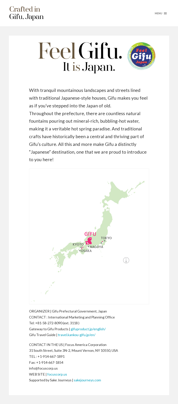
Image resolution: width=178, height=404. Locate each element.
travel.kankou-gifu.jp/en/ (76, 335)
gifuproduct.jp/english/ (88, 329)
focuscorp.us (57, 374)
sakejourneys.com (87, 380)
